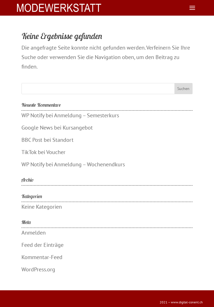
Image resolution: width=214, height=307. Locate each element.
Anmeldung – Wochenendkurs (89, 164)
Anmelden (33, 232)
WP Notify (32, 115)
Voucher (55, 152)
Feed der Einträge (42, 244)
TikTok (29, 152)
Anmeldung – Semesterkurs (86, 115)
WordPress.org (38, 269)
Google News (37, 127)
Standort (63, 139)
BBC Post (31, 139)
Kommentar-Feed (41, 257)
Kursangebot (78, 127)
